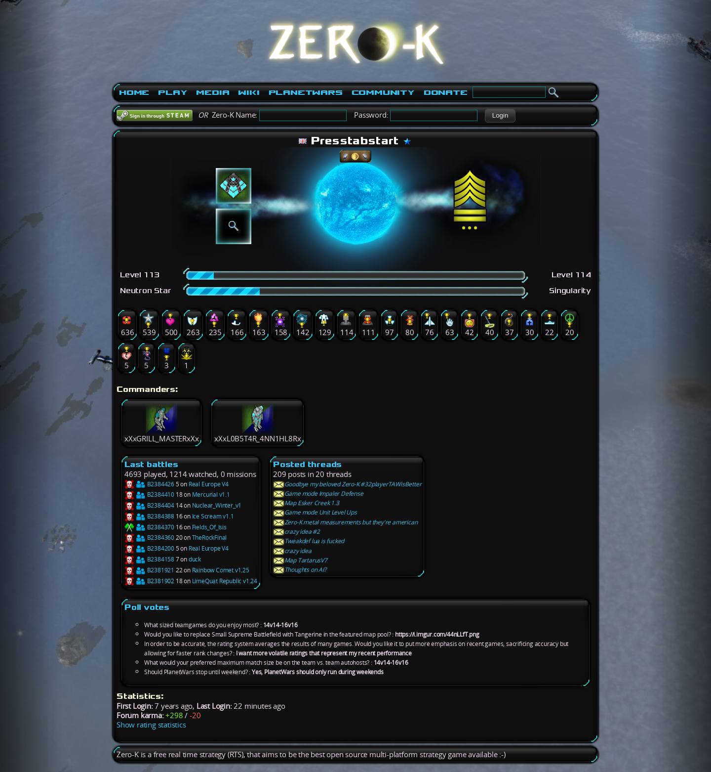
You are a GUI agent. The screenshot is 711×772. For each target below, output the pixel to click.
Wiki (248, 92)
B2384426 (149, 484)
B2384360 (149, 537)
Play (172, 92)
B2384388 (149, 516)
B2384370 (149, 527)
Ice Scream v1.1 (213, 516)
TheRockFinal (209, 537)
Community (383, 92)
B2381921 (149, 570)
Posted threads (307, 464)
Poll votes (146, 607)
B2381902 (149, 581)
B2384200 (149, 548)
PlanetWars (306, 92)
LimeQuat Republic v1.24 (224, 581)
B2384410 (149, 494)
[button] (500, 116)
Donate (446, 92)
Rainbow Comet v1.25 (220, 570)
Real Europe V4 (209, 484)
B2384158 (149, 559)
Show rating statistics (151, 724)
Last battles (151, 464)
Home (134, 92)
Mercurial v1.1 (211, 494)
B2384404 (149, 505)
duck (195, 559)
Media (212, 92)
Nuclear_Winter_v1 (217, 505)
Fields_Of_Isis (209, 527)
